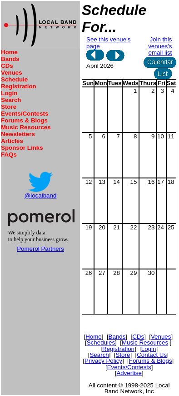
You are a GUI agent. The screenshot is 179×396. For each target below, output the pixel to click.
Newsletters (18, 134)
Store (8, 106)
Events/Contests (24, 113)
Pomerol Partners (40, 248)
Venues (11, 72)
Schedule (14, 79)
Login (9, 93)
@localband (41, 195)
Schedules (101, 342)
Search (11, 99)
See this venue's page (108, 43)
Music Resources (26, 127)
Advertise (129, 373)
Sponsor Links (22, 147)
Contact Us (152, 354)
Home (9, 52)
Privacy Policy (103, 360)
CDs (7, 65)
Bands (10, 59)
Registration (18, 86)
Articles (12, 140)
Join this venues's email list (160, 46)
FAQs (9, 154)
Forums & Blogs (24, 120)
